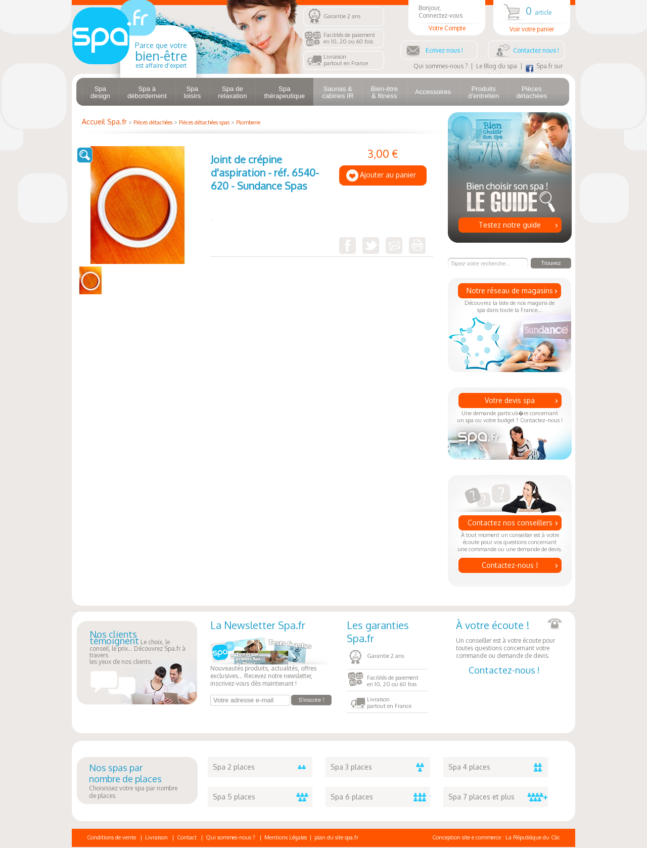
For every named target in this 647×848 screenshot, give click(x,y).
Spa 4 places (498, 767)
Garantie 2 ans (342, 16)
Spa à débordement (147, 92)
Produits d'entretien (483, 92)
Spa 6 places (380, 797)
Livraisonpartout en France (346, 60)
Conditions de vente (111, 837)
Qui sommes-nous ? (440, 66)
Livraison (156, 837)
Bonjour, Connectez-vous (447, 18)
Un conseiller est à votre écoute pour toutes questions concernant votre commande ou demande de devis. (509, 638)
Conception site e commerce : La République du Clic (496, 837)
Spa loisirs (192, 92)
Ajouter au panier (388, 174)
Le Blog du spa (496, 66)
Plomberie (248, 122)
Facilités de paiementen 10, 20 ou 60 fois (349, 38)
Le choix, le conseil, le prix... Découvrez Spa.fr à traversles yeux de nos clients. (137, 648)
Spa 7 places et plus (498, 797)
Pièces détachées (531, 92)
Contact (187, 837)
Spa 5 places (262, 797)
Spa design (100, 92)
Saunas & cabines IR (337, 92)
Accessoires (433, 92)
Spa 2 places (262, 767)
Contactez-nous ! (510, 565)
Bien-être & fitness (384, 92)
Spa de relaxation (232, 92)
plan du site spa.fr (336, 837)
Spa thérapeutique (284, 92)
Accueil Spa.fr (104, 121)
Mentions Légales (285, 837)
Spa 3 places (380, 767)
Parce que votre (161, 55)
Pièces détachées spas (204, 122)
